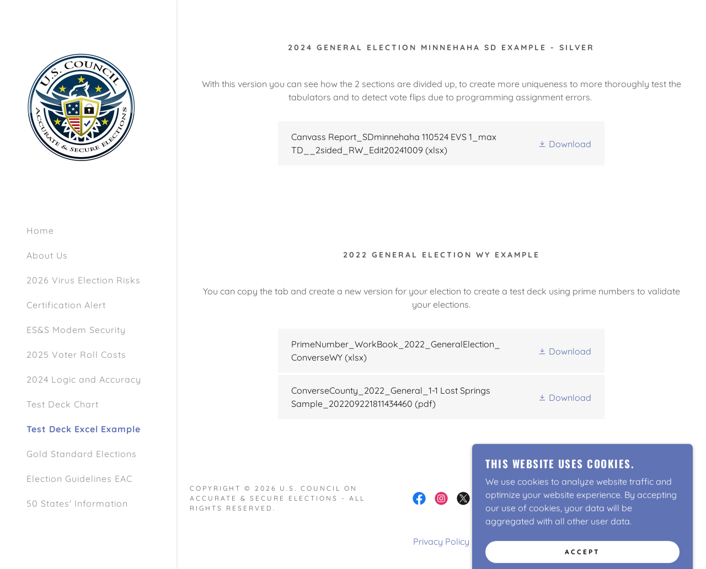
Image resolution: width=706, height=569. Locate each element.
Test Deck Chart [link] (62, 404)
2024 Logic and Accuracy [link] (83, 379)
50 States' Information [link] (77, 503)
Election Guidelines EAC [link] (79, 478)
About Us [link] (47, 255)
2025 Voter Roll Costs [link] (76, 354)
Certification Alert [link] (66, 304)
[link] (81, 106)
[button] (564, 143)
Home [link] (40, 230)
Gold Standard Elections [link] (81, 453)
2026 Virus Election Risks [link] (83, 280)
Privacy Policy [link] (441, 541)
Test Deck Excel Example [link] (83, 428)
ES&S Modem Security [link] (76, 329)
